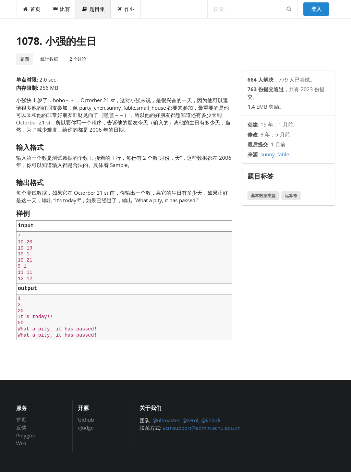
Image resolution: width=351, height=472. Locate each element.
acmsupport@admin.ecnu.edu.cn (202, 427)
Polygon (25, 435)
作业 (126, 8)
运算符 (291, 195)
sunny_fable (275, 154)
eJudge (86, 427)
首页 (31, 8)
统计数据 (49, 59)
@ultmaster (166, 420)
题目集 (93, 8)
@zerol (190, 420)
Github (86, 420)
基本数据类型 (263, 195)
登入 (316, 8)
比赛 (61, 8)
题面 (24, 59)
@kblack (211, 420)
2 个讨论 (78, 59)
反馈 (21, 427)
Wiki (21, 443)
